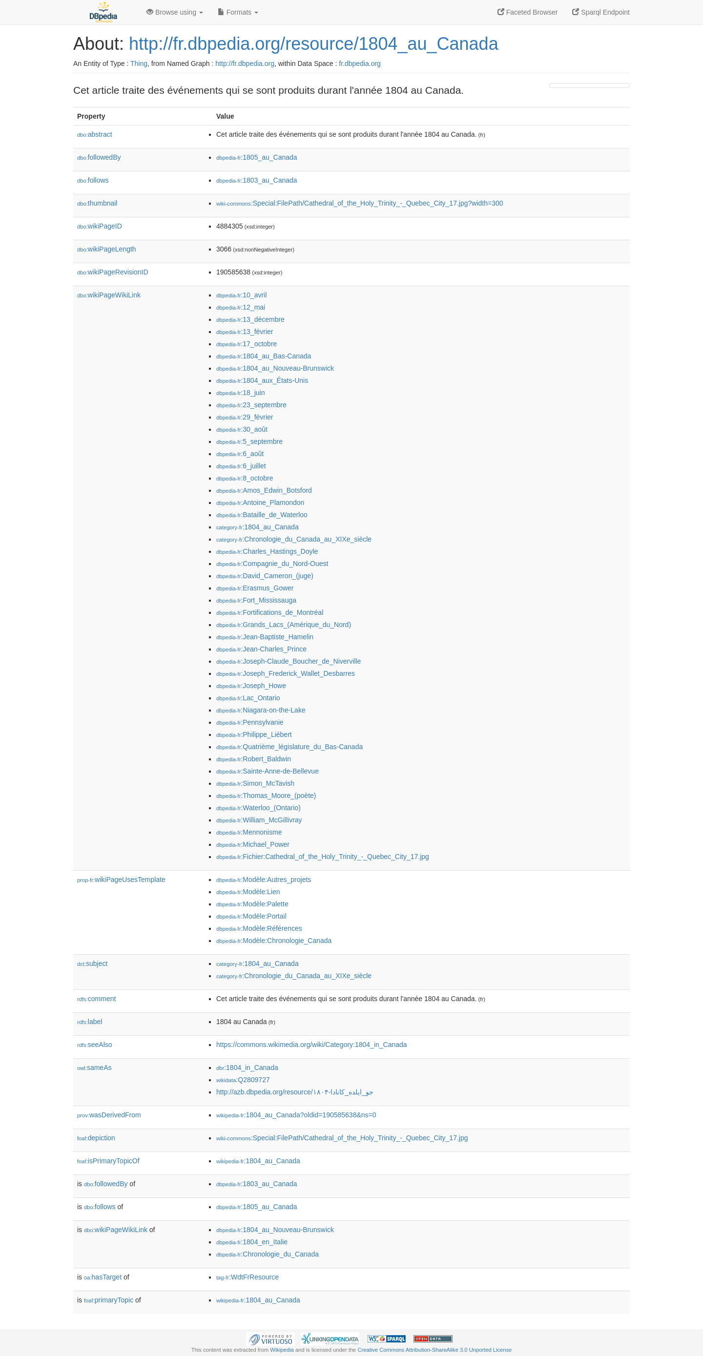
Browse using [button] (174, 12)
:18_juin (240, 393)
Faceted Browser (527, 12)
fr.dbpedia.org (360, 63)
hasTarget (103, 1277)
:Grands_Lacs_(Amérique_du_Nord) (283, 625)
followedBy (99, 157)
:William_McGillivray (259, 820)
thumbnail (97, 203)
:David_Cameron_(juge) (264, 576)
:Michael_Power (252, 844)
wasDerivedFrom (109, 1115)
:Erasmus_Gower (255, 588)
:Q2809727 (243, 1080)
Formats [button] (238, 12)
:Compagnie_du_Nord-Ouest (272, 563)
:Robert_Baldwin (253, 759)
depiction (96, 1138)
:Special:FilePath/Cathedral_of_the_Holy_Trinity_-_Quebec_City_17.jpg (342, 1138)
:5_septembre (249, 441)
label (89, 1022)
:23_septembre (251, 405)
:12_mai (240, 307)
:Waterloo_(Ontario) (258, 808)
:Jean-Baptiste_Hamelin (264, 637)
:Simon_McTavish (255, 783)
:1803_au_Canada (256, 180)
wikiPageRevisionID (112, 272)
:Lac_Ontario (248, 698)
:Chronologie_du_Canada (267, 1254)
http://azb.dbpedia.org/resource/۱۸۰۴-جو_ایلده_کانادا (294, 1092)
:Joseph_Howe (251, 686)
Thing (138, 63)
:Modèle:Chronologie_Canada (273, 940)
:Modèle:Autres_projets (263, 879)
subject (92, 963)
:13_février (244, 331)
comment (96, 999)
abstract (94, 134)
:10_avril (241, 295)
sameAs (94, 1067)
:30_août (242, 429)
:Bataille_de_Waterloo (262, 515)
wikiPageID (99, 226)
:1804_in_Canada (247, 1067)
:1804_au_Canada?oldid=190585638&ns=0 (296, 1115)
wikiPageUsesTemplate (121, 879)
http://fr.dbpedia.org (244, 63)
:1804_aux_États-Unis (262, 380)
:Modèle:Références (259, 928)
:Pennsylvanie (250, 722)
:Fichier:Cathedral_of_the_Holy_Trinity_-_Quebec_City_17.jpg (322, 856)
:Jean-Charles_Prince (261, 649)
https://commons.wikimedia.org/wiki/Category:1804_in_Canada (311, 1044)
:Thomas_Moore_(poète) (266, 795)
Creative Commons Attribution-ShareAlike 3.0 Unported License (434, 1350)
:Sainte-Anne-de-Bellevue (267, 771)
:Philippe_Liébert (254, 734)
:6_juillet (241, 466)
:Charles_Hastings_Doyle (267, 551)
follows (93, 180)
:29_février (244, 417)
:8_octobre (244, 478)
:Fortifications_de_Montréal (269, 612)
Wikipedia (282, 1350)
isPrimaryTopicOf (108, 1161)
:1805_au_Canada (256, 157)
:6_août (240, 454)
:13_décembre (250, 319)
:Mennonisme (249, 832)
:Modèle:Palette (252, 904)
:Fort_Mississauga (256, 600)
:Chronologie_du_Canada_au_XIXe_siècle (294, 539)
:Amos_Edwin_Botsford (264, 490)
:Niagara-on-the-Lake (261, 710)
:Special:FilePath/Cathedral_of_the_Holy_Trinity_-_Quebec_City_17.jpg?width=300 (359, 203)
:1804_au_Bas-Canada (263, 356)
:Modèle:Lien (248, 892)
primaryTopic (108, 1300)
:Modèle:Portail (251, 916)
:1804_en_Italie (252, 1242)
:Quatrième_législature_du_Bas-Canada (289, 747)
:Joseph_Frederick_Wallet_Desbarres (285, 673)
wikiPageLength (106, 249)
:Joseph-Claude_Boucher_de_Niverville (288, 661)
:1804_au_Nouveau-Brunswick (275, 368)
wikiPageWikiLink (109, 295)
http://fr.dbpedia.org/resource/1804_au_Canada (313, 44)
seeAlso (94, 1044)
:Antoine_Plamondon (260, 502)
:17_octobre (246, 344)
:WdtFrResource (247, 1277)
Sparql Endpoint (601, 12)
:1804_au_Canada (257, 527)
